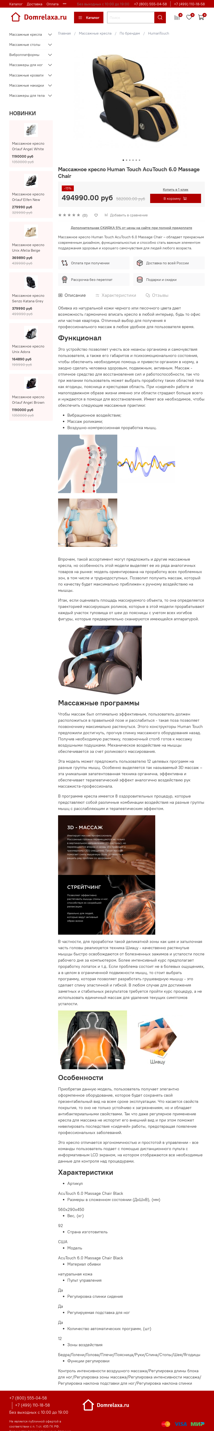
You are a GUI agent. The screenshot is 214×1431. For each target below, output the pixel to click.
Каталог (16, 4)
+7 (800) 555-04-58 (150, 4)
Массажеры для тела (27, 95)
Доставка (34, 4)
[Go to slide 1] (123, 160)
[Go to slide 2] (126, 160)
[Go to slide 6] (139, 160)
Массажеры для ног (26, 64)
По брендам (130, 33)
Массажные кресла (95, 33)
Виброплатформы (24, 54)
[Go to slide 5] (136, 160)
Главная (64, 33)
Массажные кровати (26, 75)
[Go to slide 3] (129, 160)
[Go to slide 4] (133, 160)
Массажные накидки (26, 85)
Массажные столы (24, 44)
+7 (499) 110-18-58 (189, 4)
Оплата (53, 4)
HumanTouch (158, 33)
